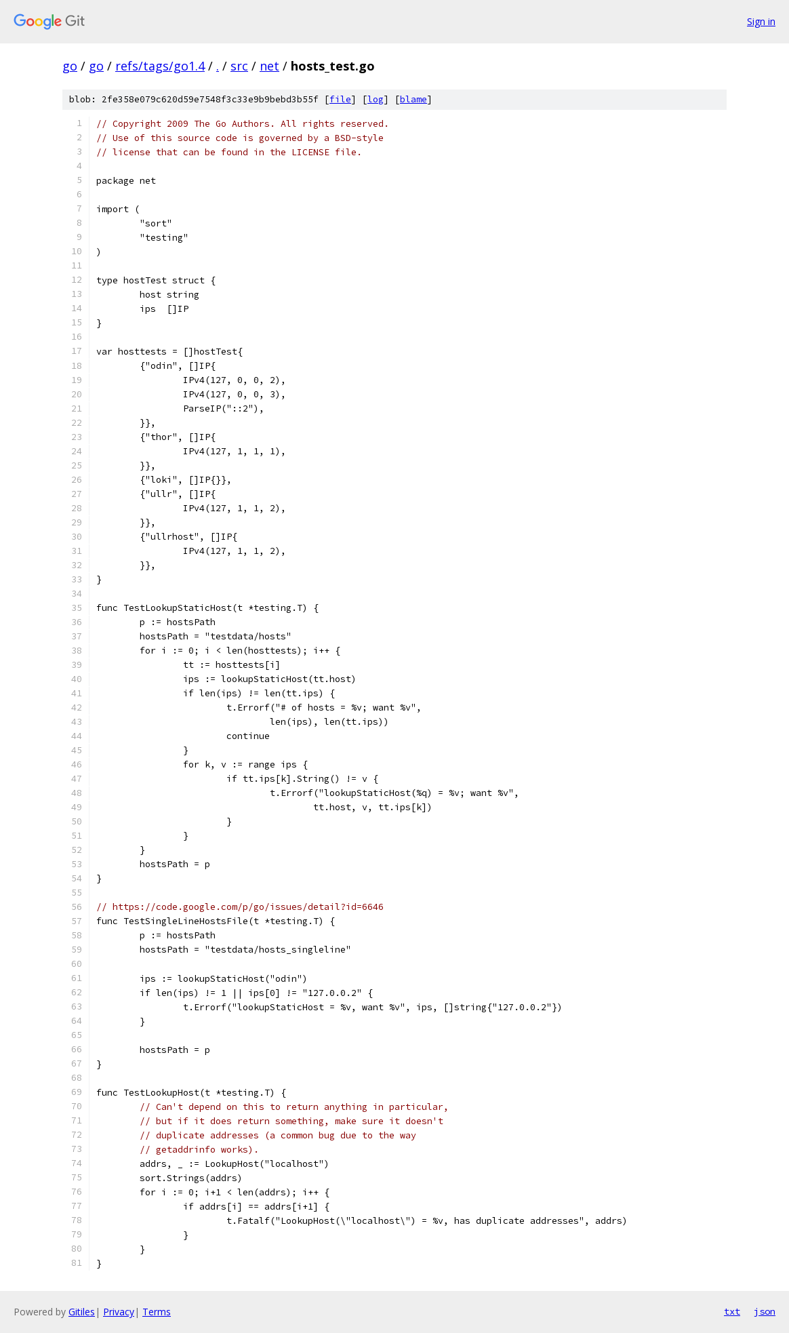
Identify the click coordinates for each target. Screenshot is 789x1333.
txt (732, 1311)
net (269, 66)
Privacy (118, 1311)
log (375, 99)
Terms (156, 1311)
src (239, 66)
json (764, 1311)
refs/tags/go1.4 (160, 66)
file (340, 99)
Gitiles (81, 1311)
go (69, 66)
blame (413, 99)
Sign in (761, 21)
